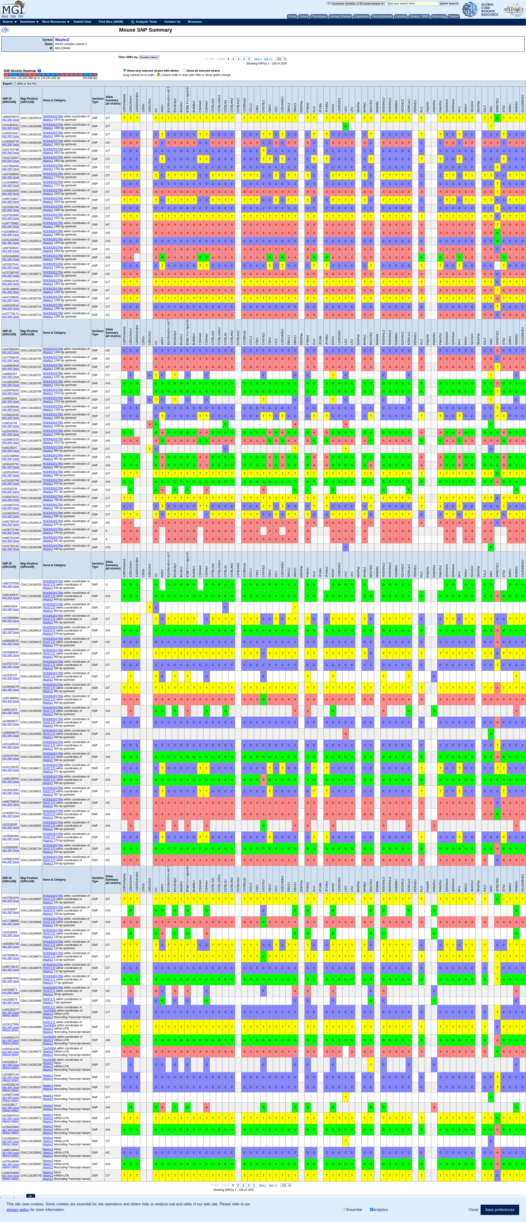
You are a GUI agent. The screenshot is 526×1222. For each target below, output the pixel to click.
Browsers (195, 21)
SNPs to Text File (25, 83)
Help (13, 16)
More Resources (54, 21)
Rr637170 (49, 584)
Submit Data (82, 21)
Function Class (149, 57)
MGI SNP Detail (10, 120)
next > (258, 58)
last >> (268, 58)
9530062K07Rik (53, 116)
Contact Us (172, 21)
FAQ (20, 16)
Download (27, 21)
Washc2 (62, 40)
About (5, 16)
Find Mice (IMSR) (111, 21)
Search (8, 21)
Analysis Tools (144, 22)
